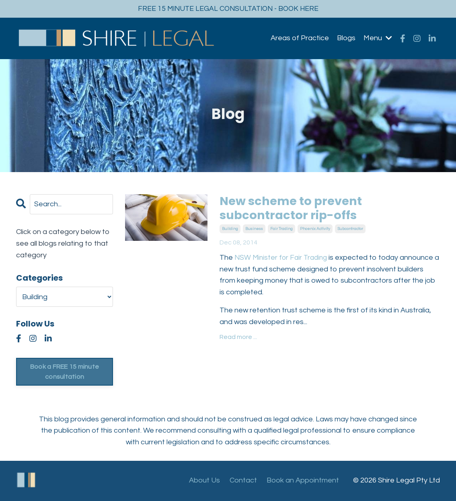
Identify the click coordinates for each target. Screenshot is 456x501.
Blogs (346, 38)
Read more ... (238, 338)
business (254, 230)
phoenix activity (315, 230)
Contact (243, 481)
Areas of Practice (300, 38)
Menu (378, 38)
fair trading (281, 230)
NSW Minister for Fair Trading (283, 259)
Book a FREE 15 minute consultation (64, 372)
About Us (204, 481)
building (230, 230)
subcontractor (350, 230)
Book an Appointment (303, 481)
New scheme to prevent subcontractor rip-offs (293, 209)
